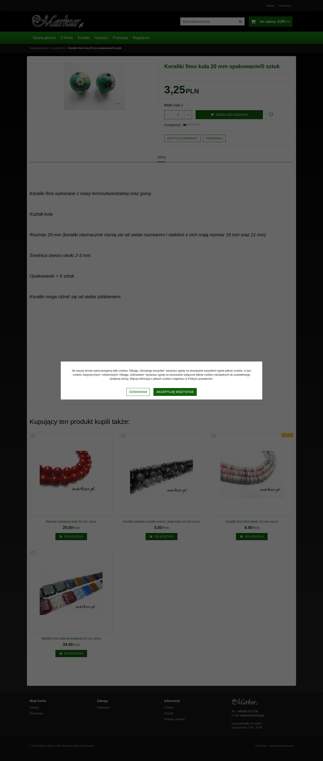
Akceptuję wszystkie (175, 392)
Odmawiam (138, 392)
